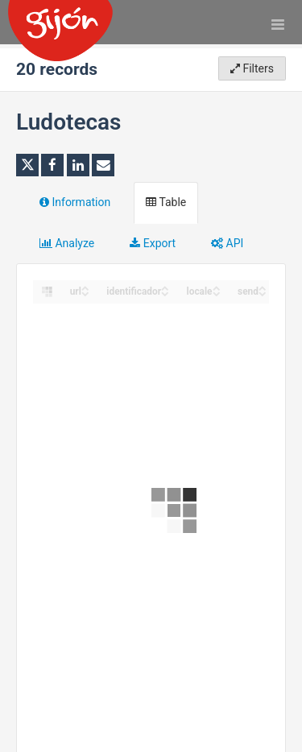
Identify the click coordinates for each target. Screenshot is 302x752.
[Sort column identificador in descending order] (165, 292)
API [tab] (227, 243)
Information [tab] (74, 202)
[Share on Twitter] (27, 165)
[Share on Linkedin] (78, 165)
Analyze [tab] (66, 243)
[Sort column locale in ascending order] (217, 287)
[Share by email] (103, 165)
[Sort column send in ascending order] (263, 287)
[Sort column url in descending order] (85, 292)
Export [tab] (153, 243)
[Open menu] (278, 24)
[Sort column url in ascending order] (85, 287)
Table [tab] (166, 202)
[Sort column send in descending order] (263, 292)
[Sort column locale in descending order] (217, 292)
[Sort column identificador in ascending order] (165, 287)
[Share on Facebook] (52, 165)
